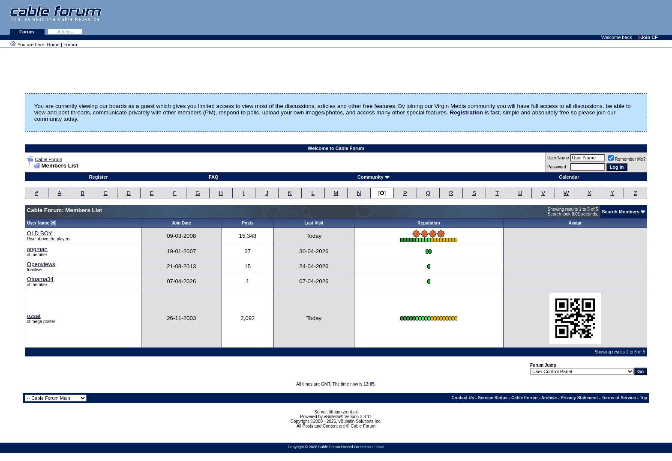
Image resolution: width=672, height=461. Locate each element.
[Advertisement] (567, 17)
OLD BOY (39, 233)
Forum (27, 31)
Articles (65, 31)
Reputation (428, 223)
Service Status (492, 397)
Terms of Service (619, 397)
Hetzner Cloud (372, 447)
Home (53, 44)
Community (373, 177)
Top (644, 397)
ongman (37, 249)
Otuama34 (40, 279)
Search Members (620, 211)
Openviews (41, 264)
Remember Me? (627, 159)
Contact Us (463, 397)
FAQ (214, 177)
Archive (549, 397)
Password (556, 167)
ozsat (34, 316)
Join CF (648, 37)
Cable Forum (48, 159)
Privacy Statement (579, 397)
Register (98, 177)
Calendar (569, 177)
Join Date (181, 223)
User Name (558, 158)
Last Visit (313, 223)
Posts (247, 223)
